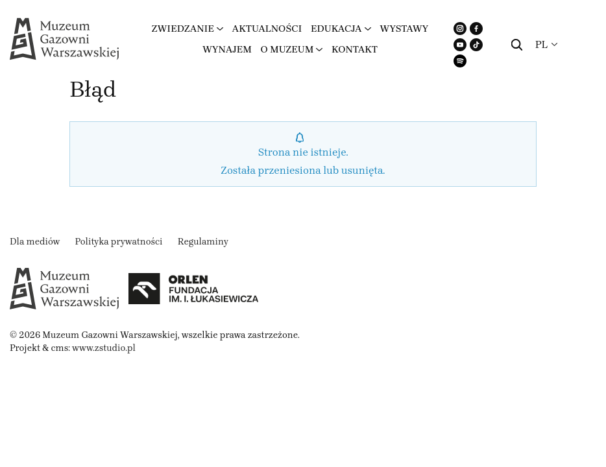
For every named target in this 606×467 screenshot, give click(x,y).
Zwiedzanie (183, 28)
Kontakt (355, 49)
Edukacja (336, 28)
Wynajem (227, 49)
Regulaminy (203, 241)
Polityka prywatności (119, 241)
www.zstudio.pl (104, 347)
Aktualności (267, 28)
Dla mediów (35, 241)
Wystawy (404, 28)
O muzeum (287, 49)
